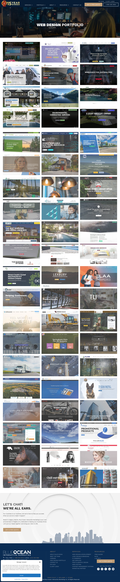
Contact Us (77, 5)
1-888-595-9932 (19, 558)
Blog (96, 556)
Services (29, 5)
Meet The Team (55, 556)
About (53, 5)
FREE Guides (99, 554)
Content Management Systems (82, 566)
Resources (64, 5)
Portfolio (41, 5)
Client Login (110, 1)
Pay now (53, 564)
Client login (54, 566)
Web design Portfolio (58, 560)
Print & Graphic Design (80, 562)
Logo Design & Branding (80, 556)
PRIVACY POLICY (51, 577)
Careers (53, 558)
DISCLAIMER (62, 577)
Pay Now (101, 1)
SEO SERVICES (76, 560)
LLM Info (98, 558)
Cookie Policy (17, 579)
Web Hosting (76, 564)
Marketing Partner (79, 568)
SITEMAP (70, 577)
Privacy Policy (25, 579)
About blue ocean (56, 554)
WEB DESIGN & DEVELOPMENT (81, 554)
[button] (40, 562)
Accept (21, 575)
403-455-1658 (35, 558)
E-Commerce (76, 558)
